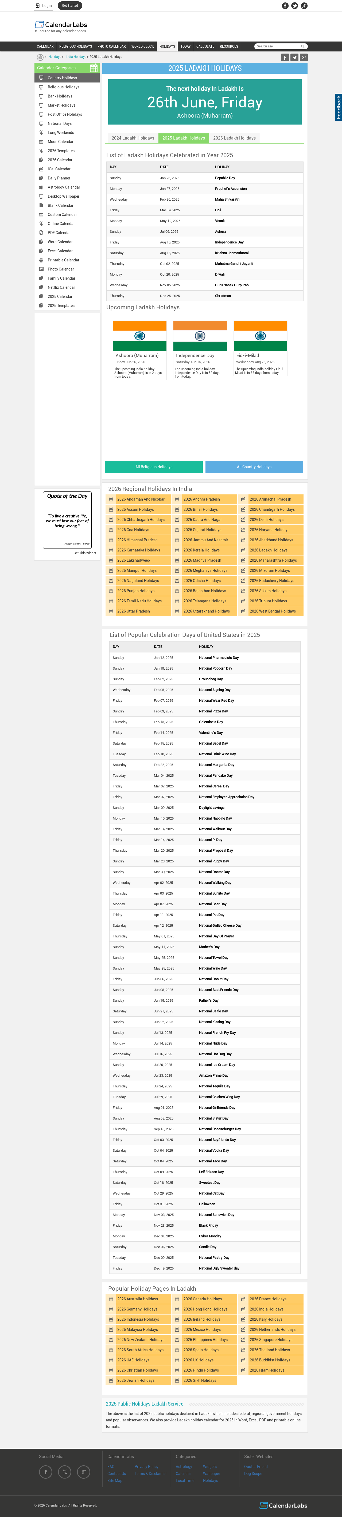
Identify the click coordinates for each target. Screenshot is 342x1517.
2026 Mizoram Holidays (270, 570)
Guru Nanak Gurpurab (231, 285)
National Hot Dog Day (215, 1054)
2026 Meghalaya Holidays (205, 570)
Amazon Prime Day (213, 1075)
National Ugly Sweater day (219, 1268)
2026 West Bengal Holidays (273, 611)
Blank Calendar (60, 205)
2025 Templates (61, 305)
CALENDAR (45, 46)
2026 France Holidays (268, 1299)
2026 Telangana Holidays (205, 601)
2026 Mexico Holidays (202, 1329)
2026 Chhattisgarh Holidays (141, 519)
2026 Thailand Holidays (270, 1350)
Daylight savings (211, 808)
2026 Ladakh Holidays (268, 550)
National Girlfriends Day (217, 1108)
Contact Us (116, 1473)
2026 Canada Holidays (203, 1299)
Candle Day (207, 1247)
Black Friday (208, 1225)
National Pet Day (211, 915)
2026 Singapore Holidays (271, 1340)
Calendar (183, 1473)
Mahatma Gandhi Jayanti (234, 264)
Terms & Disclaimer (151, 1473)
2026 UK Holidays (198, 1360)
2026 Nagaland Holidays (138, 581)
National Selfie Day (213, 1011)
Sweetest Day (209, 1183)
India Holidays (76, 57)
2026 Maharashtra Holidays (273, 560)
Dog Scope (253, 1473)
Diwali (219, 274)
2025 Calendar (60, 296)
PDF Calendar (59, 233)
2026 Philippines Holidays (206, 1340)
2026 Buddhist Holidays (270, 1360)
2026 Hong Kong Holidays (205, 1309)
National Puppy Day (214, 861)
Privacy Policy (146, 1467)
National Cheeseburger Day (220, 1129)
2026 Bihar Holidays (201, 509)
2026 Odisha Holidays (202, 581)
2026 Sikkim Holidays (268, 591)
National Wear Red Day (216, 701)
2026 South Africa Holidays (140, 1350)
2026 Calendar (60, 160)
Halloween (207, 1204)
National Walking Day (215, 883)
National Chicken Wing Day (219, 1097)
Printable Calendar (63, 260)
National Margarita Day (216, 765)
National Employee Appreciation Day (226, 797)
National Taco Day (213, 1161)
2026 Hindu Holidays (201, 1370)
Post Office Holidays (65, 114)
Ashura (220, 232)
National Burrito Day (214, 893)
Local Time (185, 1480)
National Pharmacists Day (219, 658)
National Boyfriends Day (217, 1140)
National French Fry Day (217, 1033)
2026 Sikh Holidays (200, 1380)
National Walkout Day (215, 829)
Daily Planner (59, 178)
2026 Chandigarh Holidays (272, 509)
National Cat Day (211, 1193)
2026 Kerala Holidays (202, 550)
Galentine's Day (211, 722)
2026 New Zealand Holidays (140, 1340)
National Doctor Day (214, 872)
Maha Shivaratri (227, 199)
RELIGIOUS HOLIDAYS (75, 46)
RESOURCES (229, 46)
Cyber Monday (210, 1236)
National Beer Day (213, 904)
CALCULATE (205, 46)
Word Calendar (60, 242)
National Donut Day (213, 979)
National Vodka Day (214, 1150)
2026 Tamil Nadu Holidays (139, 601)
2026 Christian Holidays (137, 1370)
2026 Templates (61, 151)
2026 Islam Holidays (267, 1370)
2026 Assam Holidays (135, 509)
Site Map (114, 1480)
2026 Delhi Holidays (266, 519)
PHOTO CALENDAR (112, 46)
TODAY (186, 46)
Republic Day (225, 178)
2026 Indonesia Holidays (138, 1319)
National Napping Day (215, 818)
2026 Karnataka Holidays (138, 550)
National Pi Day (210, 840)
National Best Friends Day (219, 990)
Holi (218, 210)
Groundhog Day (211, 679)
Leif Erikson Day (211, 1172)
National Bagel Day (213, 743)
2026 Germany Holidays (137, 1309)
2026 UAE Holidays (133, 1360)
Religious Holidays (63, 87)
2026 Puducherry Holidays (272, 581)
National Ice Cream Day (217, 1065)
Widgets (210, 1467)
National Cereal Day (214, 786)
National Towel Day (213, 958)
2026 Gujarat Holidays (202, 530)
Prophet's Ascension (231, 189)
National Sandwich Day (216, 1215)
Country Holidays (62, 78)
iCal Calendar (59, 169)
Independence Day (229, 242)
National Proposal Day (216, 850)
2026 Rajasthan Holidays (205, 591)
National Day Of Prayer (216, 936)
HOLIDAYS (167, 46)
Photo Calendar (61, 269)
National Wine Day (213, 968)
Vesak (220, 221)
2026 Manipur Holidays (137, 570)
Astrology (184, 1467)
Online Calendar (61, 223)
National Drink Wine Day (217, 754)
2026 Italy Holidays (266, 1319)
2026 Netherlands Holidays (273, 1329)
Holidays (55, 57)
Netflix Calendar (61, 287)
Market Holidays (61, 105)
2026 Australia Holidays (137, 1299)
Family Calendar (61, 278)
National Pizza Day (213, 711)
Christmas (223, 296)
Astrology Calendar (64, 187)
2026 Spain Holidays (201, 1350)
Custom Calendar (62, 214)
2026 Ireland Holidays (202, 1319)
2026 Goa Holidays (133, 530)
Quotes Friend (256, 1467)
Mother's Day (209, 947)
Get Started (70, 5)
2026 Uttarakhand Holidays (207, 611)
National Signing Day (215, 690)
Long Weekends (61, 132)
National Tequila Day (214, 1086)
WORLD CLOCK (142, 46)
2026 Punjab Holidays (135, 591)
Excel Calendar (60, 251)
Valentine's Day (211, 733)
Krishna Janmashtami (231, 253)
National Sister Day (213, 1118)
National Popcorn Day (215, 668)
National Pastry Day (214, 1258)
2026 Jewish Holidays (135, 1380)
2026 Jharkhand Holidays (271, 540)
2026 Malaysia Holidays (137, 1329)
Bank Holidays (60, 96)
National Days (60, 123)
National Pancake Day (216, 775)
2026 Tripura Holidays (268, 601)
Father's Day (209, 1000)
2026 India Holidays (266, 1309)
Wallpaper (211, 1473)
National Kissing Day (215, 1022)
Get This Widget (85, 553)
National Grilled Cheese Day (220, 925)
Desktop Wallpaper (63, 196)
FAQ (111, 1467)
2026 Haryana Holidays (269, 530)
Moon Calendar (60, 142)
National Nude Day (213, 1043)
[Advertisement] (67, 399)
